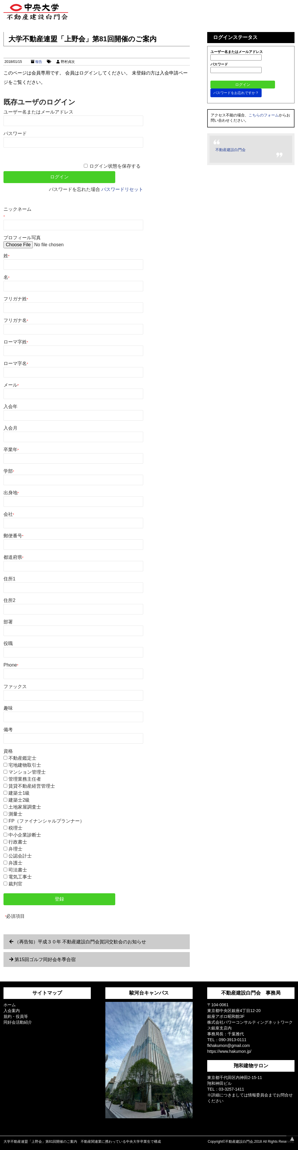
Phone (10, 664)
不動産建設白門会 (230, 150)
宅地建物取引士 (24, 765)
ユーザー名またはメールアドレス (38, 111)
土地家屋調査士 (24, 807)
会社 (8, 514)
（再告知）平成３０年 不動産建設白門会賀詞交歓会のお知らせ (80, 941)
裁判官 (15, 883)
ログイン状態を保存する (115, 166)
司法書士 (17, 869)
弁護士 (15, 862)
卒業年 (11, 449)
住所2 (9, 600)
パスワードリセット (122, 189)
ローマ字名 (15, 363)
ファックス (15, 686)
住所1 (9, 578)
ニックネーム (17, 212)
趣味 (8, 708)
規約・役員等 (15, 1016)
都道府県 (13, 557)
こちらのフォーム (264, 115)
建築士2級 (19, 800)
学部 (8, 471)
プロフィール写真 (22, 237)
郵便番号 (13, 535)
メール (11, 384)
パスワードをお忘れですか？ (236, 93)
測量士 (15, 813)
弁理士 (15, 848)
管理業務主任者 (24, 779)
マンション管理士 (27, 772)
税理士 (15, 827)
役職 (8, 643)
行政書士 (17, 841)
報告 (38, 62)
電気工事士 (20, 876)
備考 (8, 729)
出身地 (11, 492)
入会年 (10, 406)
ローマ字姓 (15, 341)
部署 (8, 621)
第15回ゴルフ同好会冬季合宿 (45, 959)
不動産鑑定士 (22, 758)
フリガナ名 (15, 320)
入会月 (10, 428)
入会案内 (11, 1010)
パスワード (15, 133)
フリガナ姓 (15, 298)
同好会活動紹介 (17, 1022)
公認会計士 (20, 855)
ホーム (9, 1004)
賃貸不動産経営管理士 (31, 786)
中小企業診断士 (24, 834)
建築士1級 (19, 793)
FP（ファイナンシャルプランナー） (46, 820)
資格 (8, 751)
